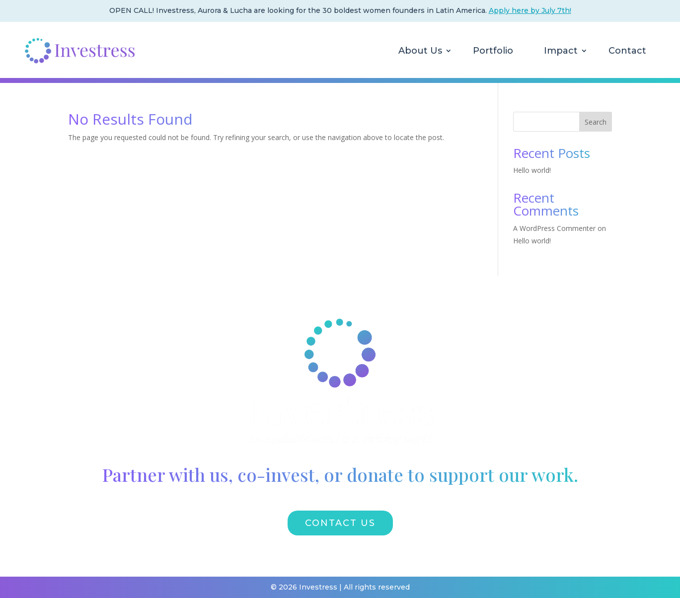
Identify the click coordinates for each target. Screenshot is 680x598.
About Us (420, 50)
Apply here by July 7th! (530, 10)
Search (595, 122)
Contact (627, 50)
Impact (561, 50)
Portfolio (493, 50)
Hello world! (532, 170)
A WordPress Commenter (554, 228)
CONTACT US (340, 523)
